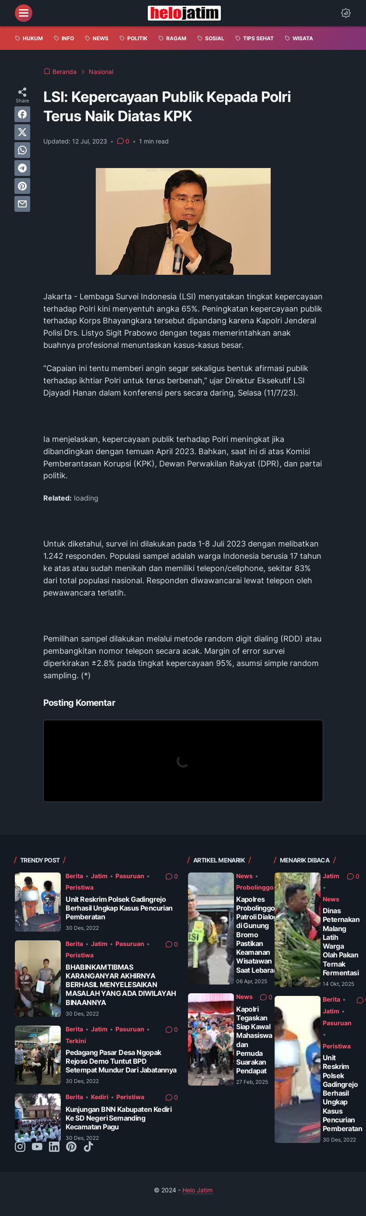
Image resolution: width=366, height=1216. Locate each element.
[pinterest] (22, 186)
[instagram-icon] (20, 1147)
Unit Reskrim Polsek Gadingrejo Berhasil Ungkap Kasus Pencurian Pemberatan (119, 908)
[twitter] (22, 132)
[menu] (23, 13)
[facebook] (22, 114)
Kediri (99, 1096)
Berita (74, 876)
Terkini (76, 1040)
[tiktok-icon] (88, 1147)
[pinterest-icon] (71, 1147)
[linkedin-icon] (54, 1147)
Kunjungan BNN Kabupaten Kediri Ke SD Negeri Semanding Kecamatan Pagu (118, 1118)
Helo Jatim (197, 1190)
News (244, 876)
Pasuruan (129, 876)
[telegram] (22, 168)
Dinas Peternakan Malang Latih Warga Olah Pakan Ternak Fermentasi (341, 942)
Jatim (99, 876)
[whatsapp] (22, 150)
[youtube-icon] (37, 1147)
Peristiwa (80, 887)
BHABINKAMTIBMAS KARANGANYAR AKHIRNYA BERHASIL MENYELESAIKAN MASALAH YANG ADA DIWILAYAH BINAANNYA (121, 985)
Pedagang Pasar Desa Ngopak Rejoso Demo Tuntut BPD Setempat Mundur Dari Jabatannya (121, 1061)
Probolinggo (255, 887)
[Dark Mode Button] (346, 13)
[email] (22, 204)
